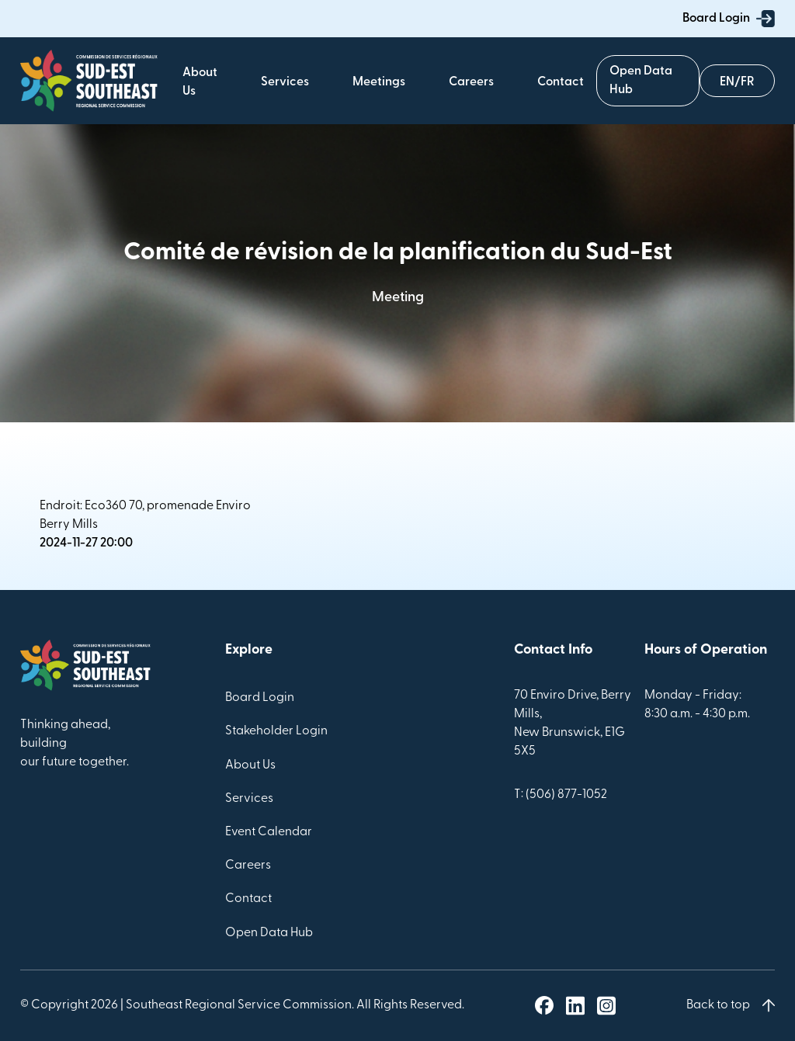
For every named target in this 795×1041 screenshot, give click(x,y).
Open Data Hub (269, 933)
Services (285, 82)
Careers (471, 82)
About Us (250, 765)
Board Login (728, 18)
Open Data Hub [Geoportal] (640, 80)
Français (737, 79)
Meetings (378, 82)
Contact (560, 82)
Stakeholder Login (276, 731)
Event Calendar (268, 832)
